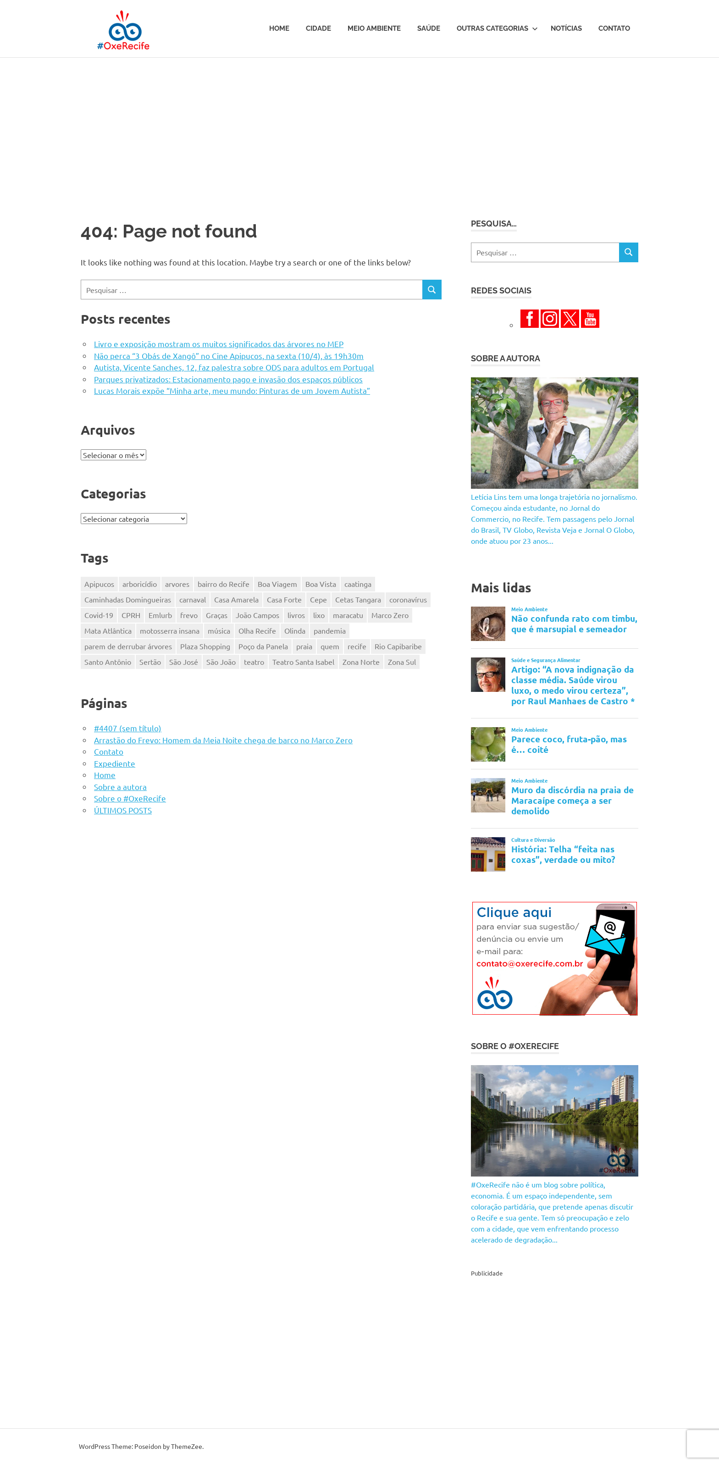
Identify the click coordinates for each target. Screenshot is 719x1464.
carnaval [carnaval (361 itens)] (192, 599)
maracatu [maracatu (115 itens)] (348, 614)
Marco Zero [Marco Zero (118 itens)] (390, 614)
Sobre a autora (120, 786)
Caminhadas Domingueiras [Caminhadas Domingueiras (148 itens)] (127, 599)
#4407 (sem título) (127, 728)
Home (279, 28)
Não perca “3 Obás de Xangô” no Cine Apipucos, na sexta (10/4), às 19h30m (229, 355)
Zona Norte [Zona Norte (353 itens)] (361, 661)
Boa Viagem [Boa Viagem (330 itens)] (277, 583)
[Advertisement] (359, 126)
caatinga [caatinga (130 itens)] (357, 583)
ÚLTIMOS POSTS (123, 810)
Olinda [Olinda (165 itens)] (294, 630)
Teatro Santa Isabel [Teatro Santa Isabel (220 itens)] (303, 661)
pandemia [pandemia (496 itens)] (330, 630)
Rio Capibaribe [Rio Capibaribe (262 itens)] (398, 646)
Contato (614, 28)
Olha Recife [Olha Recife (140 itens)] (257, 630)
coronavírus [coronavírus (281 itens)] (408, 599)
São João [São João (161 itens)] (221, 661)
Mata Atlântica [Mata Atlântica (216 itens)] (108, 630)
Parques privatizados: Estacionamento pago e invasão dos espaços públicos (228, 379)
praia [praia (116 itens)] (304, 646)
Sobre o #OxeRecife (130, 798)
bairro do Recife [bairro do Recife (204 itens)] (223, 583)
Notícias (566, 28)
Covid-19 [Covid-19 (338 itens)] (98, 614)
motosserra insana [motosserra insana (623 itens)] (169, 630)
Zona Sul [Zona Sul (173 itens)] (402, 661)
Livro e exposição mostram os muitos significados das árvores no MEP (218, 343)
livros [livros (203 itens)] (296, 614)
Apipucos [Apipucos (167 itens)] (99, 583)
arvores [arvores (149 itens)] (177, 583)
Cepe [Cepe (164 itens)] (318, 599)
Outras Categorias (497, 28)
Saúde (428, 28)
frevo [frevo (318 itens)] (189, 614)
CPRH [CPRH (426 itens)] (131, 614)
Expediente (114, 763)
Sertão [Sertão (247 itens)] (150, 661)
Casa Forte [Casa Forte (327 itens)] (284, 599)
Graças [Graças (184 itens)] (216, 614)
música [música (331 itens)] (219, 630)
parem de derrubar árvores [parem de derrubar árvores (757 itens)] (128, 646)
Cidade (318, 28)
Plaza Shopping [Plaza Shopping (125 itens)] (205, 646)
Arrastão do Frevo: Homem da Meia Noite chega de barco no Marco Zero (223, 740)
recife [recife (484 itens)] (357, 646)
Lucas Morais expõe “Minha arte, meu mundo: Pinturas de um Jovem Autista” (232, 390)
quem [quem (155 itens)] (330, 646)
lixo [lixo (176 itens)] (319, 614)
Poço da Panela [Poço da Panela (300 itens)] (263, 646)
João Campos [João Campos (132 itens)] (257, 614)
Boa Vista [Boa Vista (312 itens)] (320, 583)
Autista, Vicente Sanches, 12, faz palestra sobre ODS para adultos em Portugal (234, 367)
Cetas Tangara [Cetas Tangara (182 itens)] (358, 599)
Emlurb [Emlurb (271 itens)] (160, 614)
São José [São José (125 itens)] (183, 661)
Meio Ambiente (374, 28)
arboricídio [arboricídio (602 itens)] (139, 583)
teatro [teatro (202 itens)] (254, 661)
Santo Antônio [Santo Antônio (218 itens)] (107, 661)
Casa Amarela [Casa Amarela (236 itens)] (236, 599)
